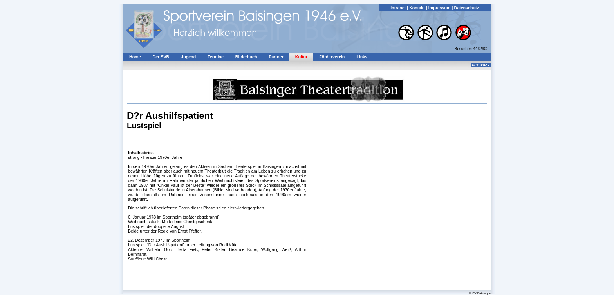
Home (135, 57)
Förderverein (332, 57)
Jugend (188, 57)
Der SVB (161, 57)
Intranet (398, 7)
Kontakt (417, 7)
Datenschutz (466, 7)
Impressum (439, 7)
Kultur (301, 57)
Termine (216, 57)
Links (361, 57)
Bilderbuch (246, 57)
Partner (276, 57)
